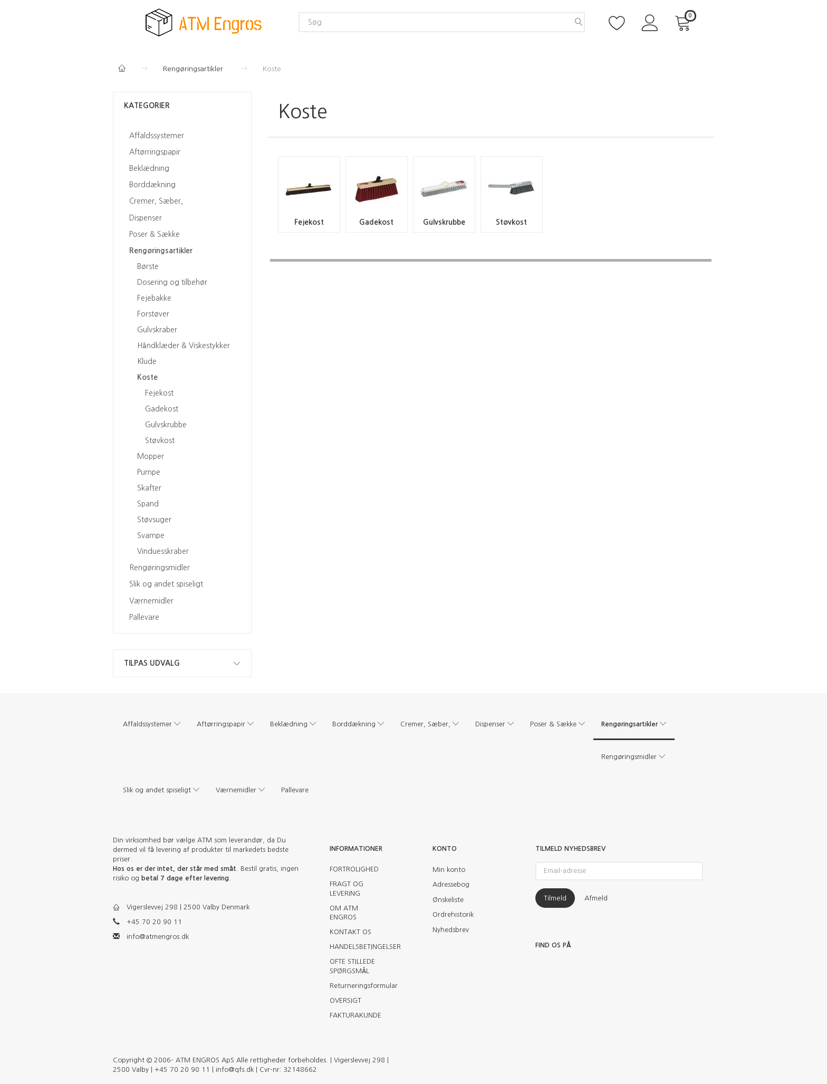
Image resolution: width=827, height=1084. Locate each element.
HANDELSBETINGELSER (359, 946)
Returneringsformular (359, 985)
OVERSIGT (345, 1000)
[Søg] (578, 22)
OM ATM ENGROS (344, 913)
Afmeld (596, 898)
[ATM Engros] (203, 22)
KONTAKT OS (350, 931)
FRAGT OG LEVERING (346, 888)
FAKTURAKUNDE (355, 1015)
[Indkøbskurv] (685, 22)
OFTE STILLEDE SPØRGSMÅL (352, 966)
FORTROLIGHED (354, 869)
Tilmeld (555, 898)
